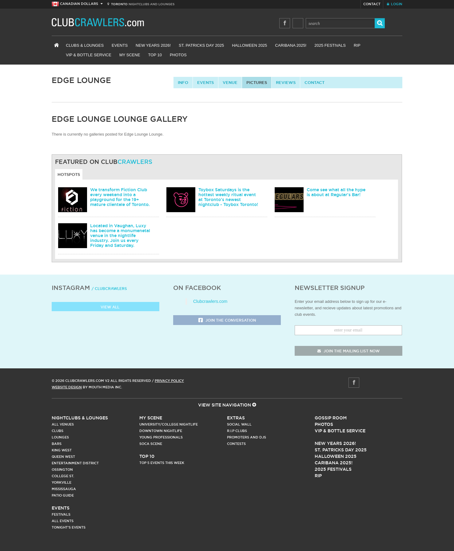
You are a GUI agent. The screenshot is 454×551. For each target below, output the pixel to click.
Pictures (256, 82)
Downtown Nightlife (160, 431)
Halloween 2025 (249, 45)
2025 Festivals (330, 45)
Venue (230, 82)
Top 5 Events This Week (161, 463)
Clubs (57, 431)
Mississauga (64, 489)
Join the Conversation (227, 320)
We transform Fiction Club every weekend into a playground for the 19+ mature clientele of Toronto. (120, 197)
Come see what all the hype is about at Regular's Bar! (336, 192)
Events (120, 45)
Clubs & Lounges (85, 45)
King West (62, 450)
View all (105, 307)
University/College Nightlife (168, 424)
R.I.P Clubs (237, 431)
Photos (178, 55)
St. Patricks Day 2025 (201, 45)
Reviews (286, 82)
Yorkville (61, 482)
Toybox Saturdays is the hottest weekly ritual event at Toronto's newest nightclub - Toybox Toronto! (228, 197)
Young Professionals (161, 437)
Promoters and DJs (246, 437)
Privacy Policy (169, 381)
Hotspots (69, 174)
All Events (63, 521)
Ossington (62, 469)
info (183, 82)
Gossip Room (331, 417)
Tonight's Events (69, 527)
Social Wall (239, 424)
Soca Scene (150, 444)
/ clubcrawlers (109, 289)
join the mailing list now (348, 351)
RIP (357, 45)
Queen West (63, 456)
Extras (236, 417)
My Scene (129, 55)
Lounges (60, 437)
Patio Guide (63, 495)
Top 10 (155, 55)
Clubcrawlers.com (210, 301)
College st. (63, 476)
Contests (236, 444)
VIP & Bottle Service (88, 55)
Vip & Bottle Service (340, 430)
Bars (57, 444)
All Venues (63, 424)
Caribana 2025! (290, 45)
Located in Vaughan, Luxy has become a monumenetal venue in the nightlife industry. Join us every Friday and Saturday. (120, 235)
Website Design (67, 387)
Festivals (61, 514)
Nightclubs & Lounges (80, 417)
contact (315, 82)
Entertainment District (75, 463)
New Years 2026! (153, 45)
